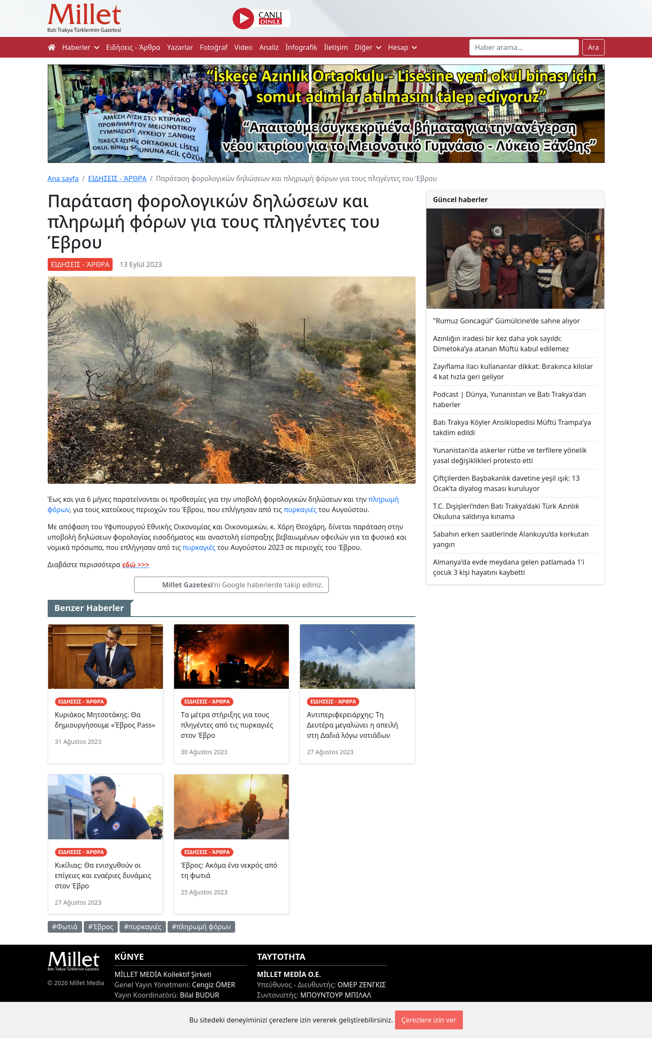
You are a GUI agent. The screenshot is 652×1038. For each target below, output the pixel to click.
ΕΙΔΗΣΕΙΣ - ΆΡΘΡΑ (117, 178)
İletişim (336, 47)
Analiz (269, 47)
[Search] (524, 47)
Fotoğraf (213, 47)
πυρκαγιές (300, 509)
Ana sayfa (63, 178)
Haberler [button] (80, 47)
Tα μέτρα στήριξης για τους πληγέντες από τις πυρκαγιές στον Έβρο (227, 725)
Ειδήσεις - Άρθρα (133, 47)
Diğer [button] (368, 47)
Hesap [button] (402, 47)
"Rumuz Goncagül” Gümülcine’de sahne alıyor (506, 321)
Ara (593, 47)
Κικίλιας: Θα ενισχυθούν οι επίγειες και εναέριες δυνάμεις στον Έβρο (103, 875)
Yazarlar (180, 47)
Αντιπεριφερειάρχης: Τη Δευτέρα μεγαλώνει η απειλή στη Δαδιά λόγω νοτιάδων (352, 725)
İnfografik (301, 47)
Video (243, 47)
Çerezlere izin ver (428, 1020)
